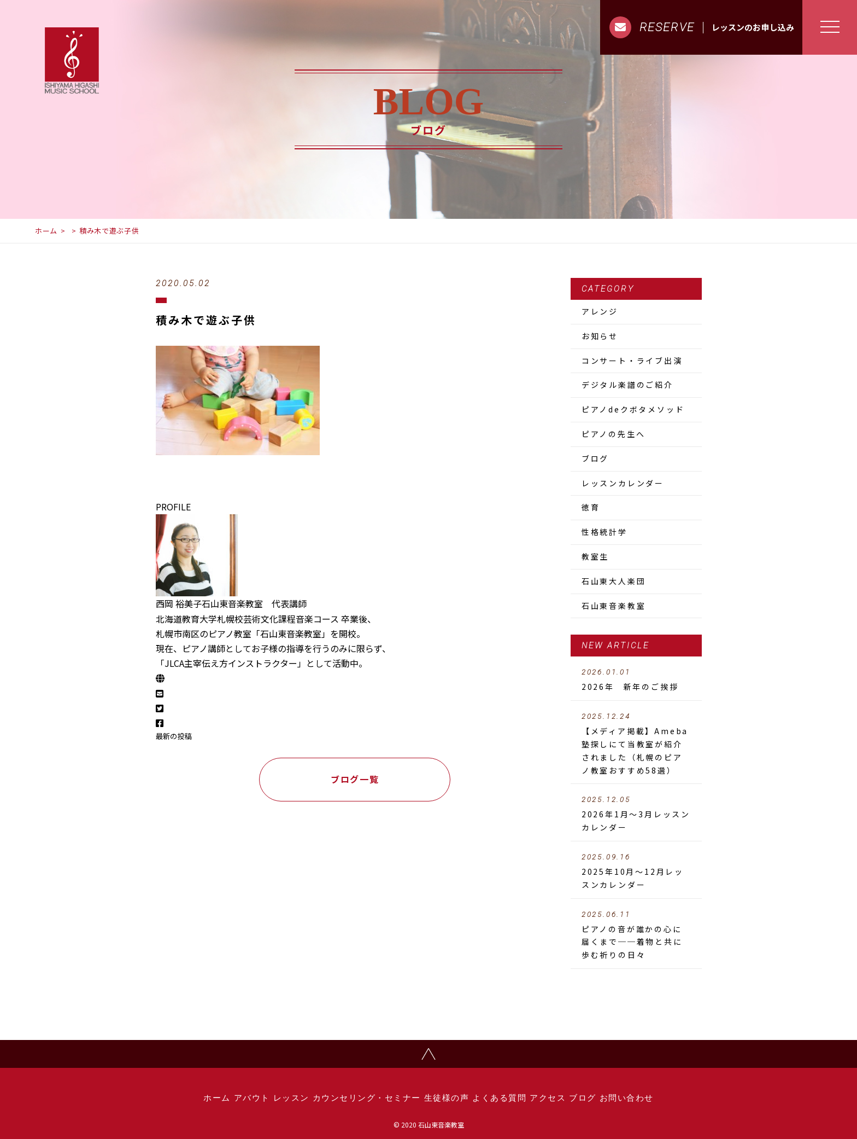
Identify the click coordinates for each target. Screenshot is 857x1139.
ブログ (595, 458)
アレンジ (600, 311)
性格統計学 (604, 531)
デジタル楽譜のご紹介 (627, 384)
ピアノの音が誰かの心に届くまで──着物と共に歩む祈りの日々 (636, 935)
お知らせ (600, 335)
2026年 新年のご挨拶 (636, 680)
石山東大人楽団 (614, 581)
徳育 (591, 507)
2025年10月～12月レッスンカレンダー (636, 871)
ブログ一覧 (355, 779)
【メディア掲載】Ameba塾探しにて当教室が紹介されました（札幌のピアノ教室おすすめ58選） (636, 743)
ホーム (46, 230)
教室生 (595, 556)
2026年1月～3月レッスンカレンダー (636, 814)
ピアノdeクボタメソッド (633, 409)
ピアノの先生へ (613, 433)
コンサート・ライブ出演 (632, 360)
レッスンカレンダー (623, 483)
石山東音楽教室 (614, 605)
